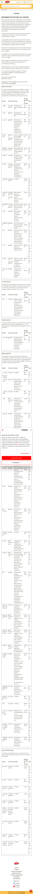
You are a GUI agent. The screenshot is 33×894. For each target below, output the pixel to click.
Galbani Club (19, 2)
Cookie (16, 867)
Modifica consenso (6, 78)
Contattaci (16, 876)
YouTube (10, 372)
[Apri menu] (2, 2)
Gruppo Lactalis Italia (16, 875)
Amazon (10, 486)
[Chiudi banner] (30, 430)
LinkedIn (10, 155)
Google (10, 230)
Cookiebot (13, 83)
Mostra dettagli (25, 453)
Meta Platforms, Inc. (10, 400)
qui (18, 444)
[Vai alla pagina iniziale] (16, 864)
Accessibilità (16, 878)
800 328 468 (22, 893)
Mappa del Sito (16, 873)
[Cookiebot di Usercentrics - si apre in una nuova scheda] (21, 430)
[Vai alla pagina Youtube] (16, 887)
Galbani (2, 9)
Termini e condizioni (16, 871)
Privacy (16, 869)
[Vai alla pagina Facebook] (16, 883)
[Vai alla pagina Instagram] (16, 885)
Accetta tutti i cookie (16, 458)
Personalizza (16, 462)
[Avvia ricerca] (28, 6)
